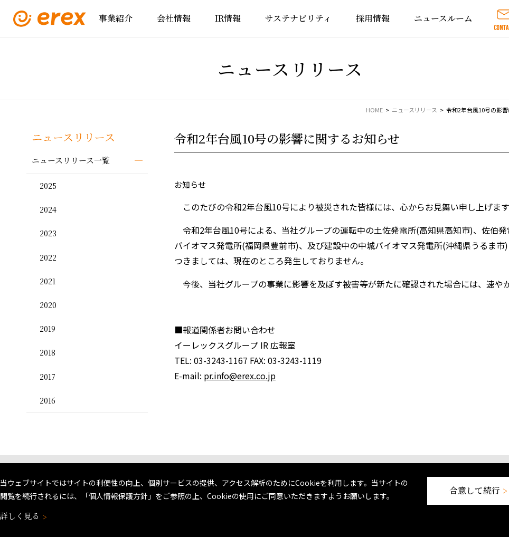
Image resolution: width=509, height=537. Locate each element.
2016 (47, 400)
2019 (47, 328)
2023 (48, 233)
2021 (47, 281)
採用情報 (373, 18)
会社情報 (174, 18)
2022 (48, 257)
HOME (374, 110)
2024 (48, 209)
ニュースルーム (443, 18)
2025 (48, 185)
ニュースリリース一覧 (71, 160)
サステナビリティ (298, 18)
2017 (47, 376)
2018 (47, 352)
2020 (48, 305)
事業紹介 (116, 18)
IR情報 (228, 18)
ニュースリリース (414, 110)
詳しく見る (22, 515)
